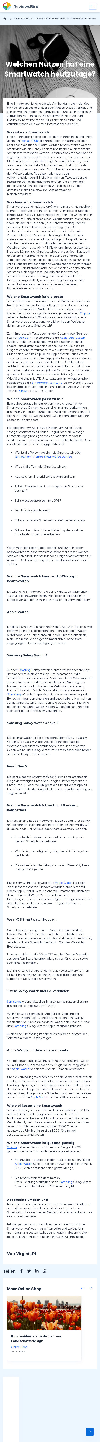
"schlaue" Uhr (30, 141)
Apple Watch (63, 883)
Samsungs (14, 1001)
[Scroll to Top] (90, 1432)
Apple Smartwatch (72, 337)
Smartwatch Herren (29, 456)
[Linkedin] (35, 1271)
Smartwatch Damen (58, 456)
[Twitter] (27, 1271)
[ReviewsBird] (20, 6)
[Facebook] (19, 1271)
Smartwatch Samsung (47, 382)
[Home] (5, 18)
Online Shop (21, 18)
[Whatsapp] (43, 1271)
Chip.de (85, 313)
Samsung (24, 670)
